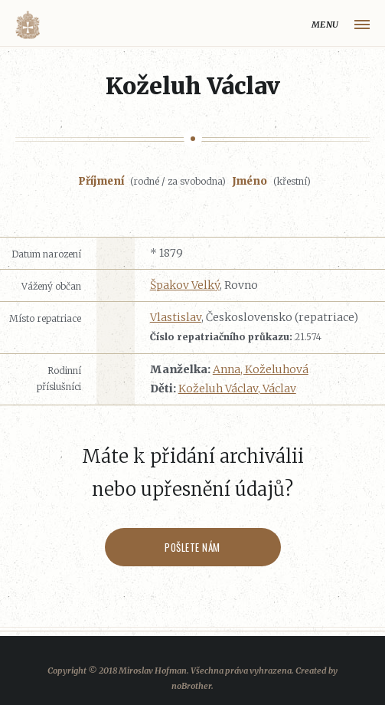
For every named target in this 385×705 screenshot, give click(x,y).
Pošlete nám (192, 547)
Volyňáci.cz (27, 25)
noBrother (191, 685)
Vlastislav (175, 317)
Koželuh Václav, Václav (237, 388)
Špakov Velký (185, 285)
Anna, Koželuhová (260, 369)
